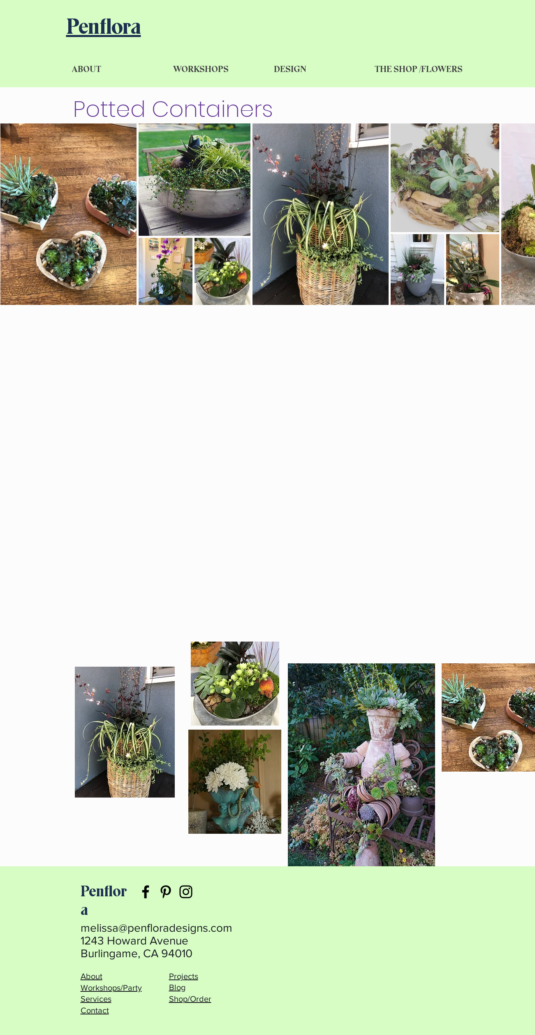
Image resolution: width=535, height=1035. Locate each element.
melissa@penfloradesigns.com (156, 927)
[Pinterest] (165, 891)
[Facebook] (145, 891)
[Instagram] (186, 891)
